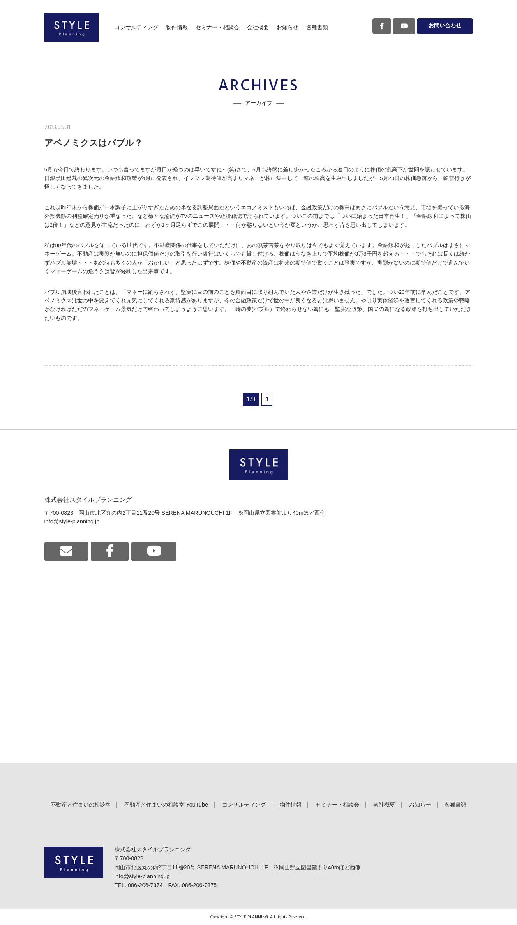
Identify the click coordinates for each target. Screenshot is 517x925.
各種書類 (317, 27)
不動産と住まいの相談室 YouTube (166, 804)
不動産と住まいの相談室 (81, 804)
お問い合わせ (445, 26)
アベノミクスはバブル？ (93, 143)
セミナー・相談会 (217, 27)
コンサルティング (136, 27)
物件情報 (177, 27)
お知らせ (287, 27)
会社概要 (258, 27)
